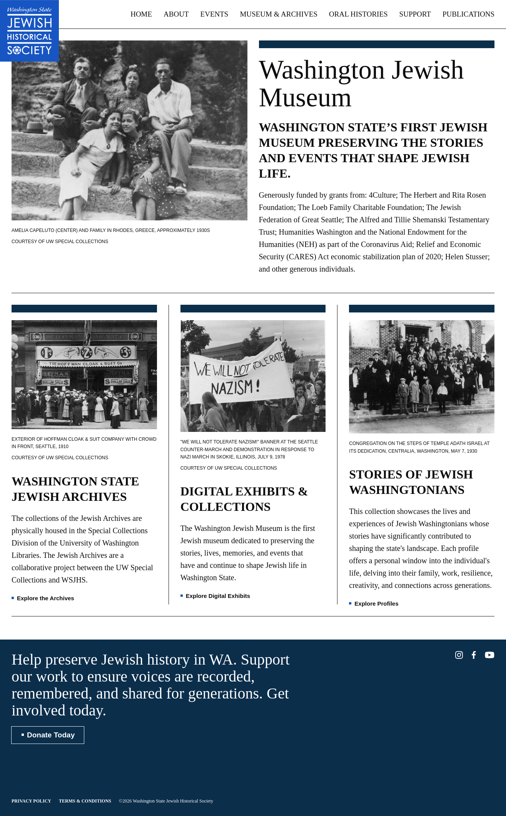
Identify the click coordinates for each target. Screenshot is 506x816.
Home (141, 14)
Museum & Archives (278, 14)
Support (415, 14)
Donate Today (51, 735)
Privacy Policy (31, 801)
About (176, 14)
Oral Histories (358, 14)
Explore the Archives (45, 598)
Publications (468, 14)
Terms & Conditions (85, 801)
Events (214, 14)
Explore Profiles (376, 603)
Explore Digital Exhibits (218, 596)
